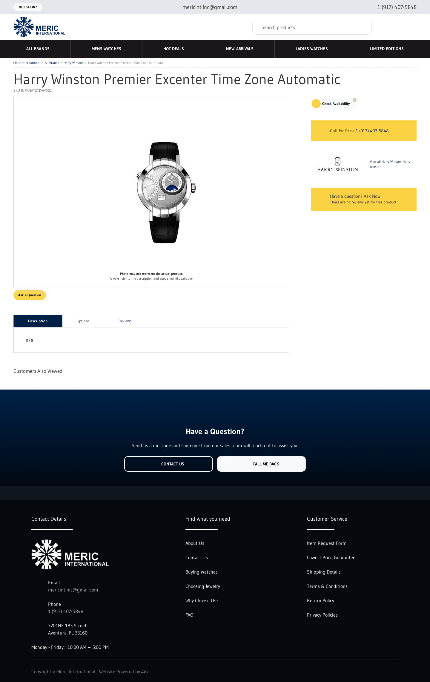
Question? (28, 7)
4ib (144, 672)
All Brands (52, 63)
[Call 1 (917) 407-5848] (392, 7)
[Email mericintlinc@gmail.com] (205, 7)
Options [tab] (83, 320)
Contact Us (168, 464)
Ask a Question (29, 295)
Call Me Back (261, 464)
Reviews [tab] (125, 320)
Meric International (26, 63)
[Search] (312, 27)
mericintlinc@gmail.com (73, 590)
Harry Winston (74, 63)
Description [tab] (38, 320)
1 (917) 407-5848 (372, 131)
